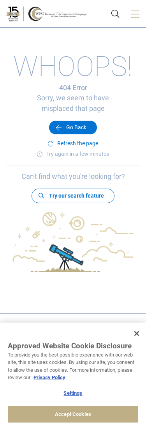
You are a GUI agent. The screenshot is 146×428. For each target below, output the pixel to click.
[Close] (136, 333)
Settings (72, 393)
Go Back (76, 127)
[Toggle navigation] (135, 13)
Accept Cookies (73, 414)
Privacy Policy (49, 377)
